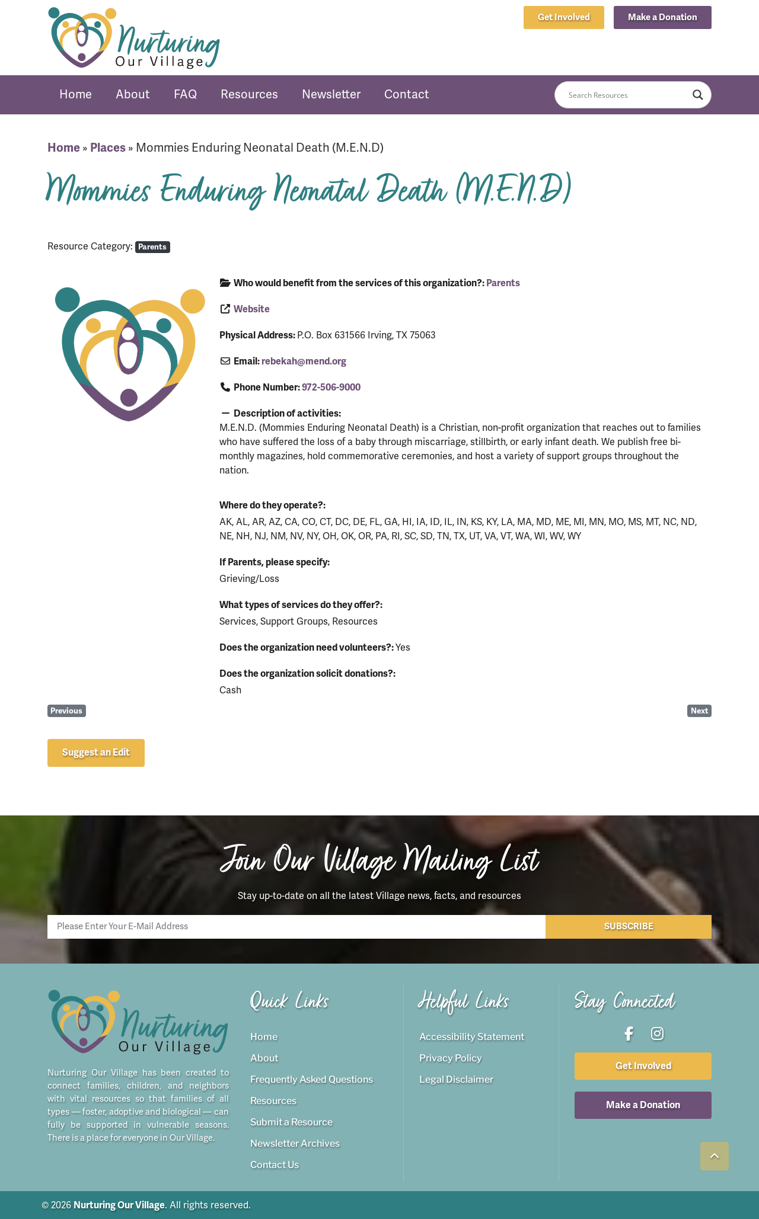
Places (108, 147)
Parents (152, 247)
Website (252, 309)
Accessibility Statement (471, 1036)
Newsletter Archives (295, 1142)
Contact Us (274, 1164)
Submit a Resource (291, 1121)
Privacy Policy (450, 1057)
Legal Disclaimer (456, 1078)
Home (75, 94)
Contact (406, 94)
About (133, 94)
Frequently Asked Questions (311, 1078)
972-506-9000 (331, 387)
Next (700, 711)
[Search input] (628, 95)
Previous (66, 711)
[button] (663, 17)
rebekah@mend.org (303, 361)
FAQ (185, 94)
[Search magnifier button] (698, 95)
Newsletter (331, 94)
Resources (249, 94)
